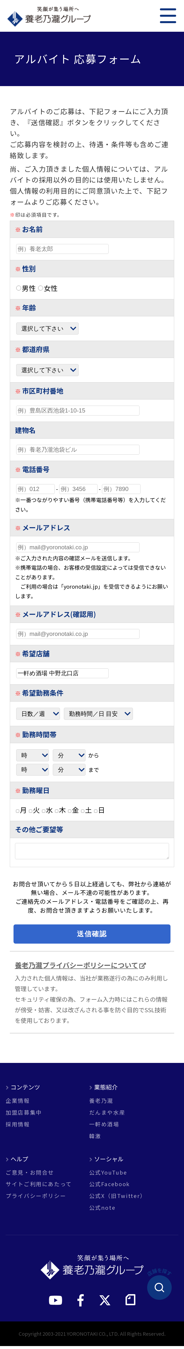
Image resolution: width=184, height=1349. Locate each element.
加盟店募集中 (24, 1115)
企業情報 (18, 1103)
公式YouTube (108, 1175)
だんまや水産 (107, 1115)
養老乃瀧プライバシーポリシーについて (76, 968)
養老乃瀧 (101, 1103)
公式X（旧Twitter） (117, 1198)
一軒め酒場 (104, 1127)
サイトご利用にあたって (39, 1187)
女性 (47, 288)
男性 (26, 288)
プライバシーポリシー (36, 1198)
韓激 (95, 1139)
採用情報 (18, 1127)
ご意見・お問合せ (30, 1175)
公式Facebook (109, 1187)
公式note (102, 1210)
